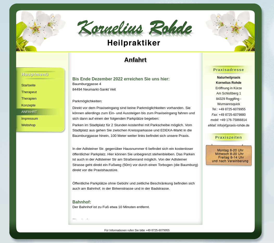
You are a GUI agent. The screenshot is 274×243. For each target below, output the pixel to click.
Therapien (28, 98)
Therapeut (29, 92)
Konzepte (28, 105)
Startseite (28, 85)
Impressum (29, 118)
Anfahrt (29, 112)
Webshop (28, 125)
